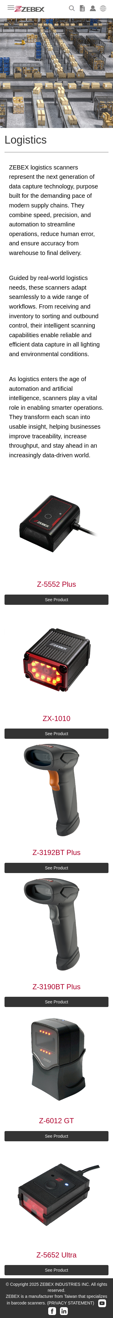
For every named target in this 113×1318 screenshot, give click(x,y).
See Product (56, 599)
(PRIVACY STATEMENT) (70, 1303)
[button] (103, 7)
